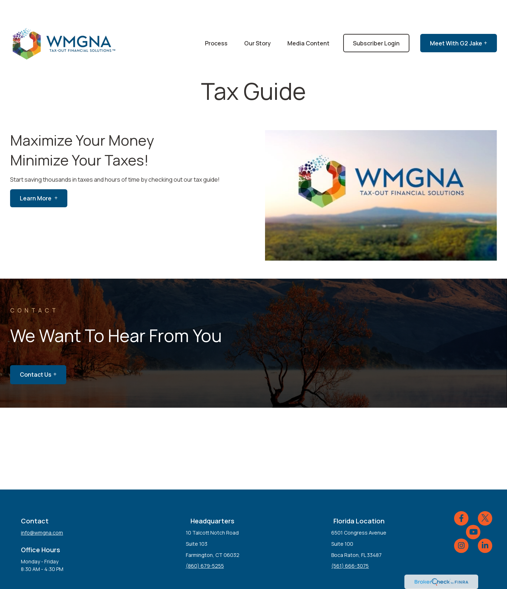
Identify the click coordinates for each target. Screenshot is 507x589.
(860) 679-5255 (205, 544)
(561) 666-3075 (350, 544)
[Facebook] (461, 497)
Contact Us (35, 353)
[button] (216, 21)
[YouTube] (473, 510)
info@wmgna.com (42, 511)
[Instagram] (461, 524)
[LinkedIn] (485, 524)
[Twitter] (485, 497)
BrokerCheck (328, 572)
